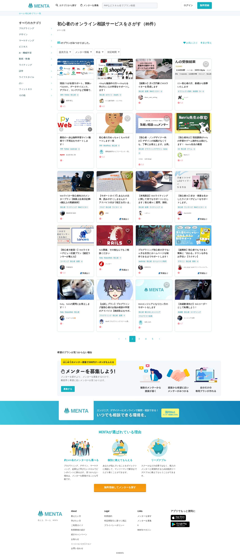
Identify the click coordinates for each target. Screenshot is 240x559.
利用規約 (108, 516)
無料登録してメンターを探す (120, 487)
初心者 (28, 14)
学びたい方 (76, 521)
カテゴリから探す (66, 5)
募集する (68, 389)
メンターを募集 (89, 5)
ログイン (188, 5)
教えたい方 (76, 516)
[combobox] (129, 5)
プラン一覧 (36, 14)
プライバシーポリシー (114, 525)
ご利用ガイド (77, 525)
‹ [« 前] (118, 339)
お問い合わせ (77, 548)
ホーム (21, 14)
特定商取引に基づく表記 (115, 521)
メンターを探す (144, 516)
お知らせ (75, 539)
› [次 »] (159, 339)
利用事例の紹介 (78, 530)
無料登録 (204, 5)
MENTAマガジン (144, 530)
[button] (90, 129)
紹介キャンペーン (79, 534)
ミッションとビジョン (81, 543)
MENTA (121, 553)
